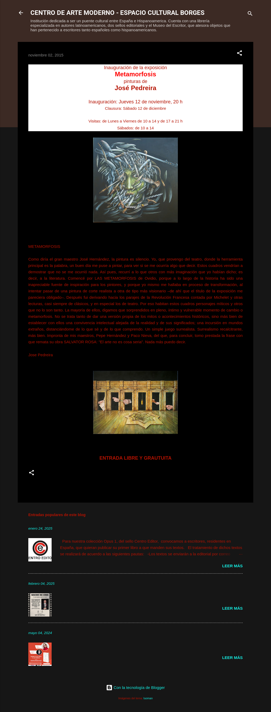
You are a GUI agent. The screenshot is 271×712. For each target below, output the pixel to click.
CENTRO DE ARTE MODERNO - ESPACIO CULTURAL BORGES (117, 12)
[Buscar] (250, 14)
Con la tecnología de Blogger (135, 687)
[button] (239, 54)
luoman (147, 698)
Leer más (232, 566)
